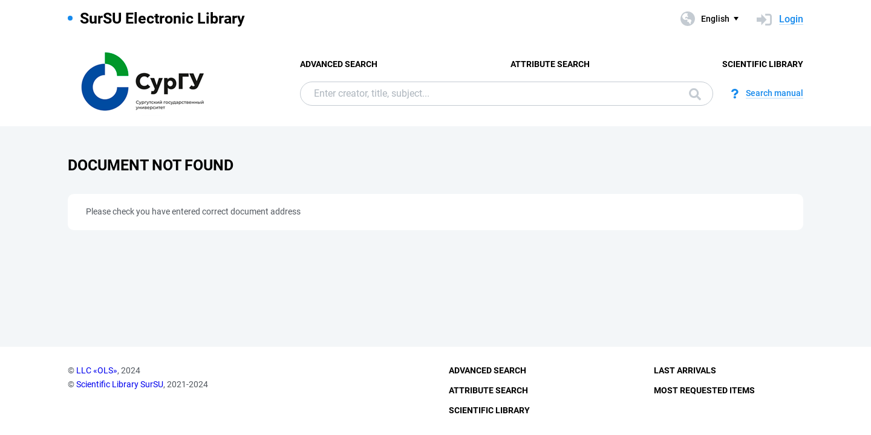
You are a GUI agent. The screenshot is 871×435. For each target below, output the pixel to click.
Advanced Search (338, 64)
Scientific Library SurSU (119, 384)
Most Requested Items (704, 390)
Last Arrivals (685, 370)
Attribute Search (550, 64)
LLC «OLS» (96, 370)
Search (695, 94)
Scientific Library (762, 64)
